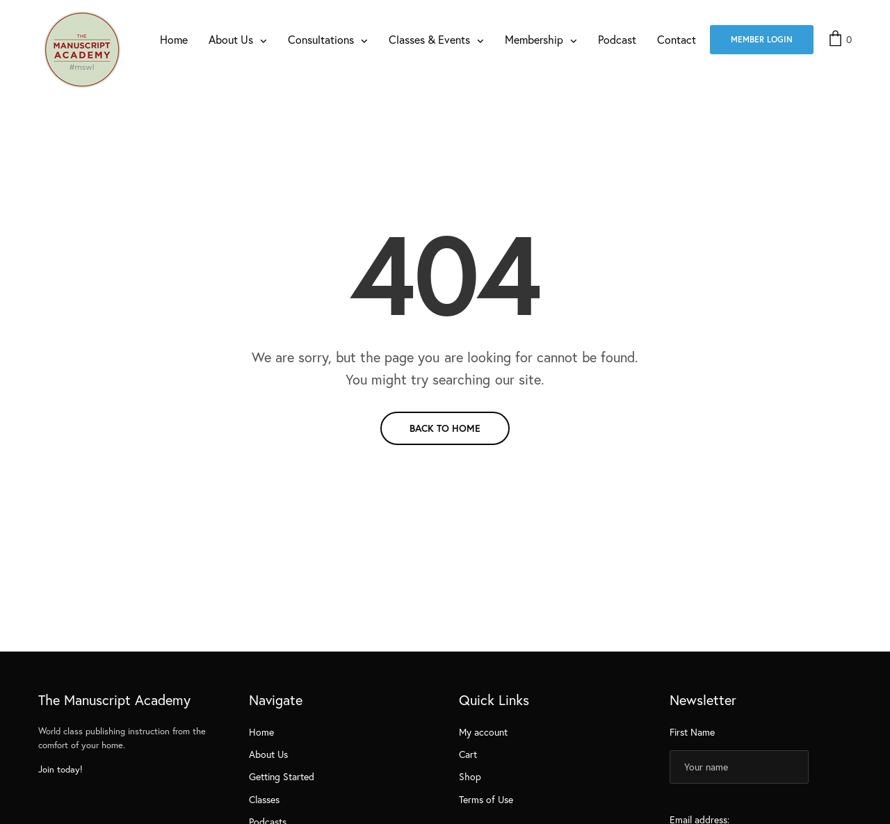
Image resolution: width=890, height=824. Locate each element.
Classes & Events (429, 39)
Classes (264, 799)
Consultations (321, 39)
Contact (676, 39)
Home (174, 39)
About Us (231, 39)
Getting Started (281, 776)
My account (483, 731)
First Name (692, 731)
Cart (468, 754)
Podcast (617, 39)
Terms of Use (486, 799)
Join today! (60, 769)
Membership (534, 39)
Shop (470, 776)
